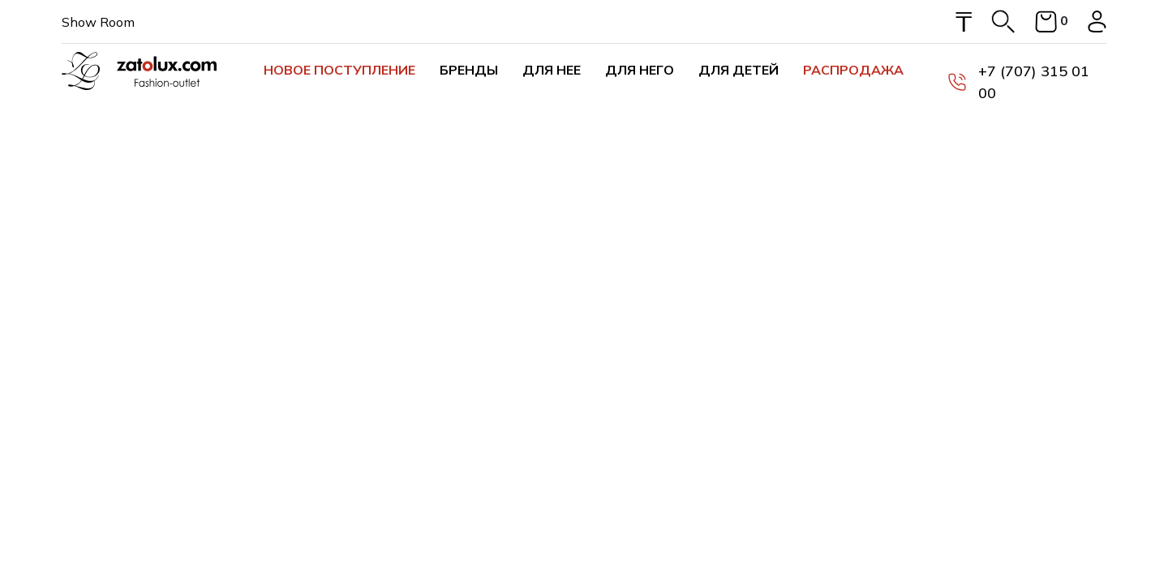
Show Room (98, 22)
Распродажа (853, 70)
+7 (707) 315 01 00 (1018, 82)
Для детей (738, 70)
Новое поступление (339, 70)
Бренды (469, 70)
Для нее (551, 70)
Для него (639, 70)
